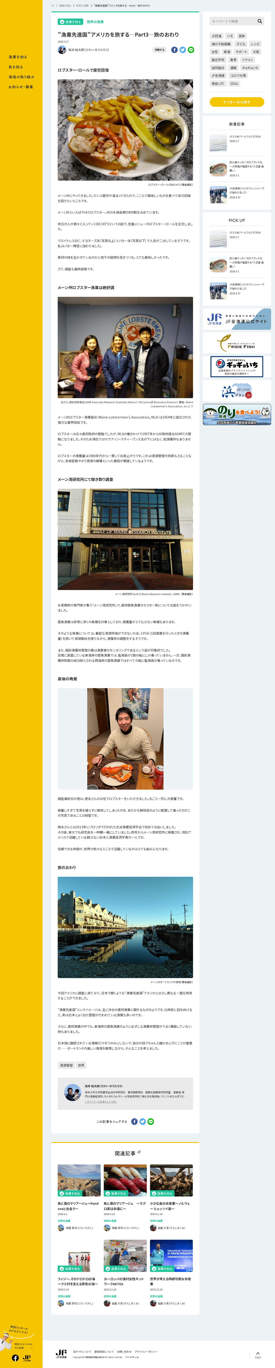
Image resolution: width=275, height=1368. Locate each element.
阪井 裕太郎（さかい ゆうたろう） (88, 50)
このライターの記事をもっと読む (101, 1101)
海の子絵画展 (221, 44)
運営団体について (104, 1351)
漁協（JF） (218, 83)
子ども (240, 44)
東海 (227, 51)
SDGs (234, 83)
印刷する (159, 49)
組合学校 (218, 59)
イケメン (247, 59)
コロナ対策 (238, 75)
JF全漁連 (218, 75)
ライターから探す (237, 102)
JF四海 (216, 36)
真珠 (242, 36)
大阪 (256, 51)
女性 (215, 51)
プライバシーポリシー (146, 1351)
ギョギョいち (250, 67)
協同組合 (218, 67)
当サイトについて (82, 1351)
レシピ (255, 44)
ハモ (230, 36)
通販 (233, 67)
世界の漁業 (95, 21)
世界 (81, 1065)
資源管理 (66, 1065)
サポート (241, 51)
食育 (233, 59)
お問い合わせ (124, 1351)
